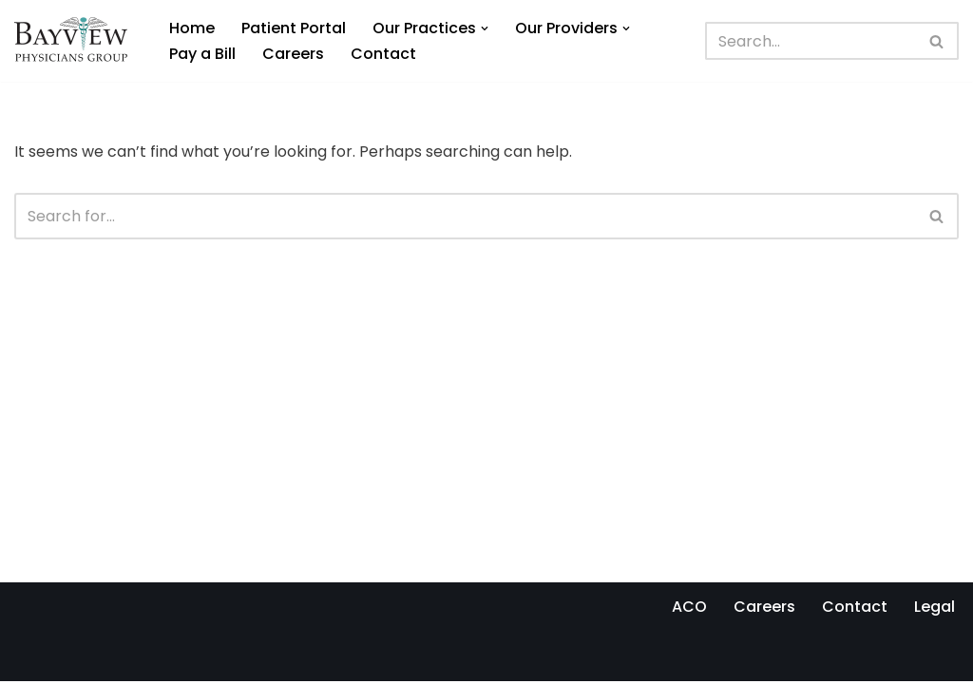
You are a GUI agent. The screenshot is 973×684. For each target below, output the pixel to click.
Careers (293, 54)
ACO (689, 609)
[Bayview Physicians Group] (75, 41)
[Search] (810, 41)
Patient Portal (293, 28)
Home (192, 28)
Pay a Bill (202, 54)
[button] (484, 28)
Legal (934, 609)
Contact (383, 54)
